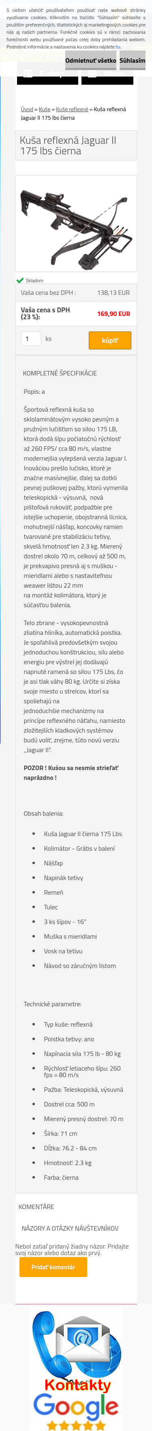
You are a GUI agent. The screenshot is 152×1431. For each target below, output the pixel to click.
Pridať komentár (53, 1267)
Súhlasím (133, 60)
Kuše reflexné (72, 109)
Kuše (45, 109)
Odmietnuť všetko (90, 60)
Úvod (27, 109)
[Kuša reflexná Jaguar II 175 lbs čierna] (76, 179)
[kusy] (31, 338)
